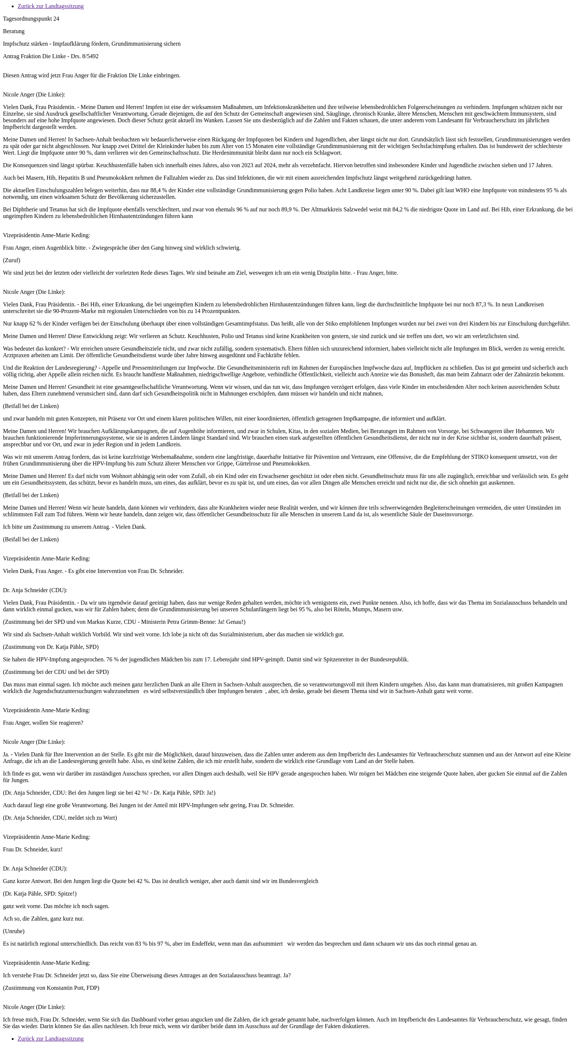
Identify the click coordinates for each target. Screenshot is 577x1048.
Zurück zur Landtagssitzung (51, 6)
